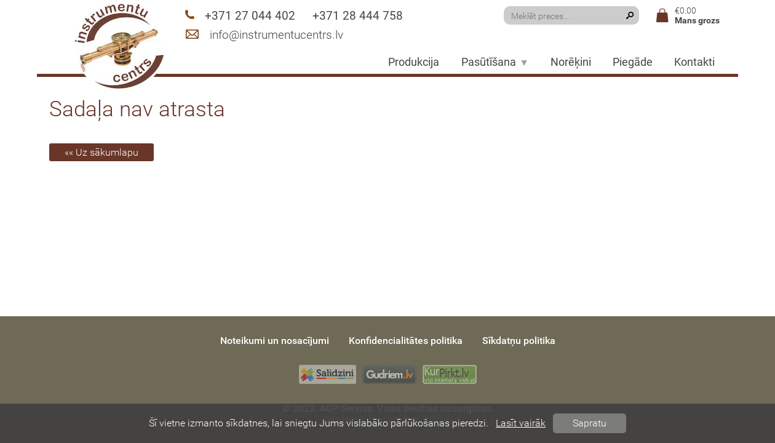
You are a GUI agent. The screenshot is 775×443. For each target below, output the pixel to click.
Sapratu (589, 423)
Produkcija (413, 62)
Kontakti (694, 62)
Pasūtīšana (495, 62)
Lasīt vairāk (521, 423)
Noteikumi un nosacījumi (274, 340)
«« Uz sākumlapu (101, 152)
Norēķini (570, 62)
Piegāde (633, 62)
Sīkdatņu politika (518, 340)
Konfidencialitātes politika (406, 340)
